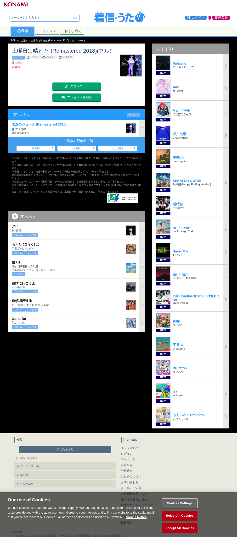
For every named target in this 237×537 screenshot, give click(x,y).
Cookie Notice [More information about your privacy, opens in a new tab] (136, 522)
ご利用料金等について (135, 493)
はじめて (72, 31)
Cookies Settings (180, 508)
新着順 (36, 148)
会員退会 (127, 470)
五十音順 (117, 148)
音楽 (22, 31)
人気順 (77, 148)
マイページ (128, 459)
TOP (13, 40)
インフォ (47, 31)
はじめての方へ (131, 476)
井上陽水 (23, 40)
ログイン (127, 453)
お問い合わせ (130, 482)
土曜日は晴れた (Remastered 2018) (50, 40)
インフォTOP (130, 447)
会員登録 (127, 465)
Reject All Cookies (179, 520)
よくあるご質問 (131, 488)
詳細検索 (67, 449)
